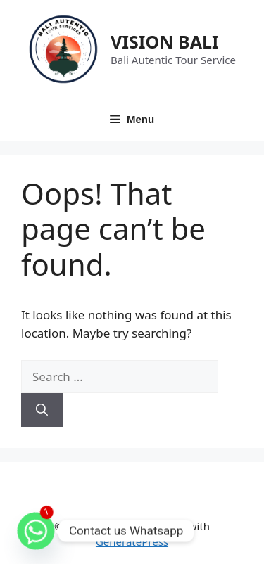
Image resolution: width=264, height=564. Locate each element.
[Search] (42, 410)
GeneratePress (132, 541)
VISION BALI (165, 41)
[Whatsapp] (35, 530)
